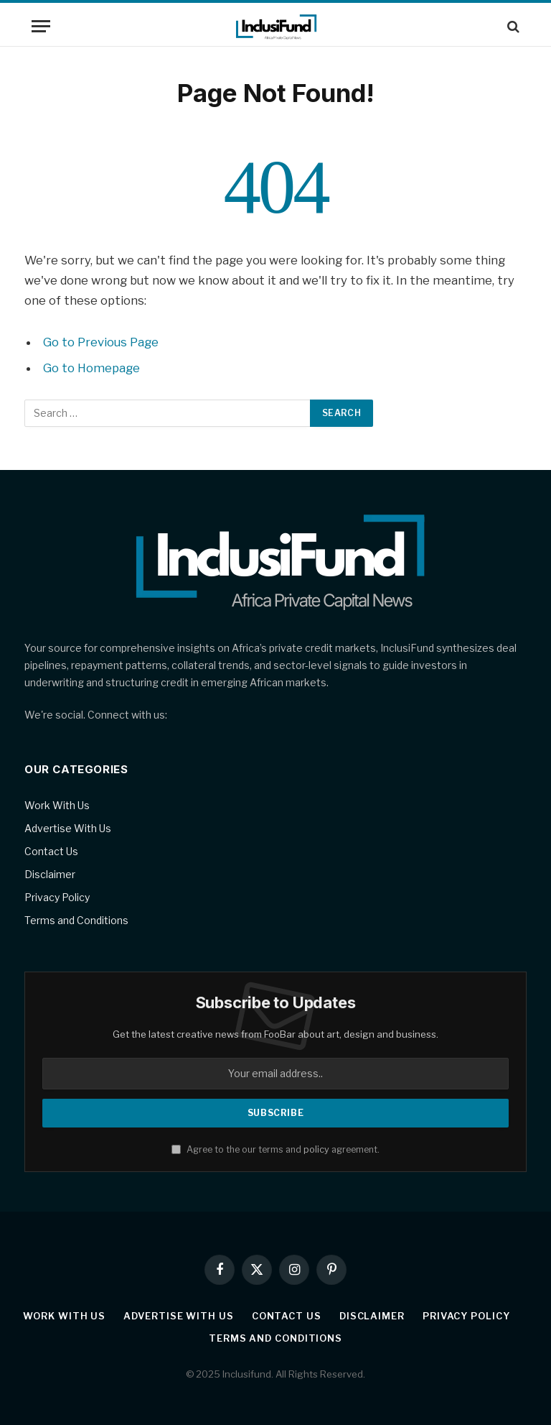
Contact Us (51, 851)
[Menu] (41, 26)
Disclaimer (49, 874)
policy (316, 1149)
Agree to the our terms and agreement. (275, 1149)
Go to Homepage (91, 368)
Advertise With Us (67, 828)
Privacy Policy (57, 897)
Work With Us (57, 805)
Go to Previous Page (101, 342)
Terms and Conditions (76, 920)
